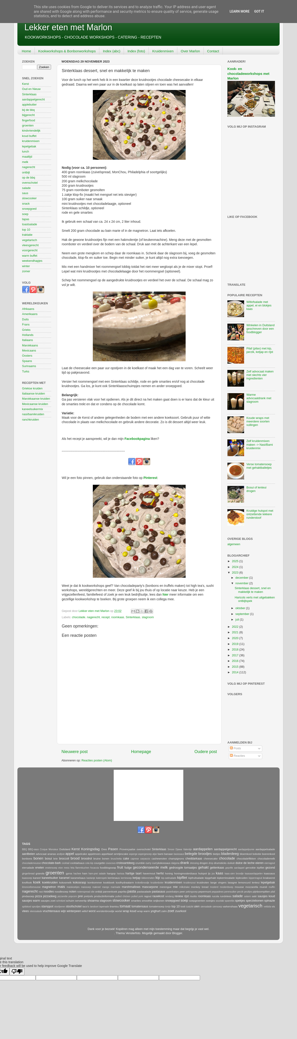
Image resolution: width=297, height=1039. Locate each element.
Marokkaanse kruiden (36, 398)
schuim (70, 900)
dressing (194, 863)
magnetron (49, 887)
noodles (49, 891)
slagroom (148, 617)
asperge (133, 854)
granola (40, 873)
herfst (160, 873)
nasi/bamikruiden (33, 414)
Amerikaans (30, 314)
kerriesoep (126, 878)
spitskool (26, 906)
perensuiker (230, 891)
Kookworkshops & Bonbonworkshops (67, 51)
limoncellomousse (31, 887)
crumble (140, 863)
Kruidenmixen (163, 51)
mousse (239, 887)
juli (238, 619)
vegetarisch (29, 240)
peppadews (218, 891)
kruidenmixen (30, 141)
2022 (235, 626)
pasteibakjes (172, 891)
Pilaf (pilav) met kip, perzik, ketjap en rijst (259, 350)
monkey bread (199, 887)
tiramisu (114, 906)
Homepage (141, 751)
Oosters (27, 355)
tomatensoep (157, 906)
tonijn (168, 906)
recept (106, 617)
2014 (235, 672)
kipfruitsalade (196, 877)
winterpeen (74, 911)
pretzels (88, 896)
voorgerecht (30, 250)
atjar (154, 854)
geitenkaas (217, 867)
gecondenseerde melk (150, 867)
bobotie (256, 854)
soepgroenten (197, 900)
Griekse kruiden (32, 388)
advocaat (41, 854)
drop (211, 863)
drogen (204, 863)
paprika (122, 891)
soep (25, 214)
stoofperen (59, 906)
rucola (215, 896)
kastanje (91, 878)
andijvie (61, 854)
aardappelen (203, 849)
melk (25, 162)
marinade (115, 887)
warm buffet (29, 255)
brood (75, 858)
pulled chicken (122, 896)
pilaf (273, 891)
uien (197, 906)
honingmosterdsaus (185, 873)
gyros (69, 873)
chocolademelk (266, 858)
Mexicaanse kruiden (35, 404)
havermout (149, 873)
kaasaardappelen (254, 873)
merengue (165, 887)
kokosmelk (65, 882)
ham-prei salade (97, 873)
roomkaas (117, 617)
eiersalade (28, 867)
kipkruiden (242, 877)
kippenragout (255, 878)
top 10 (26, 229)
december (242, 577)
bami (161, 854)
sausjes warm (31, 900)
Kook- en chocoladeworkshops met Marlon (248, 73)
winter (26, 266)
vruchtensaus (51, 911)
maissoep (86, 887)
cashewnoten (159, 858)
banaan (168, 854)
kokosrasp (79, 882)
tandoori (94, 906)
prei (80, 896)
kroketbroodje (142, 882)
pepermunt (204, 891)
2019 (235, 644)
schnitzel (60, 901)
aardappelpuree (246, 849)
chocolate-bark (51, 863)
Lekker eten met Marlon (68, 27)
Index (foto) (136, 51)
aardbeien (28, 854)
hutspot (202, 873)
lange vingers (218, 882)
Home (26, 51)
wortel (118, 911)
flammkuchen (82, 867)
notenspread (83, 891)
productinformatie (104, 896)
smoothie (147, 900)
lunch (25, 151)
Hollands (27, 335)
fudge (128, 867)
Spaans (27, 361)
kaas (219, 873)
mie (175, 887)
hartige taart (134, 873)
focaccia (94, 867)
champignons (176, 858)
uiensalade (206, 906)
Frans (25, 324)
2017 (235, 655)
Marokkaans (30, 345)
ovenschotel (30, 182)
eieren (259, 863)
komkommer (94, 882)
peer (182, 891)
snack (26, 203)
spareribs (229, 901)
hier (165, 594)
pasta (131, 891)
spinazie (269, 900)
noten (72, 891)
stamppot (47, 906)
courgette (99, 863)
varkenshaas (230, 906)
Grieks (26, 330)
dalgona (175, 863)
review (179, 896)
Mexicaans (29, 350)
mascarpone (150, 887)
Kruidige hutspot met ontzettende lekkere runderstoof (259, 514)
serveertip (81, 900)
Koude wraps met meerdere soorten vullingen (257, 421)
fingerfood (28, 120)
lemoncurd (244, 882)
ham (84, 873)
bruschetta (116, 858)
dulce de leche (245, 863)
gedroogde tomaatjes (183, 867)
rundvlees (225, 896)
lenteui (255, 882)
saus (25, 193)
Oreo (104, 849)
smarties (136, 900)
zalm (164, 911)
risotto (193, 896)
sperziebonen (255, 900)
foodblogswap (108, 867)
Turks (25, 371)
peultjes (248, 891)
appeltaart (107, 854)
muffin (272, 887)
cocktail (66, 863)
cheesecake (210, 858)
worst (92, 911)
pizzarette (63, 896)
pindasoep (28, 896)
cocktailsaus (77, 863)
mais (61, 887)
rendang (169, 896)
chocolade (78, 617)
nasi (41, 891)
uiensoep (217, 906)
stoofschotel (73, 906)
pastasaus (158, 891)
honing (169, 873)
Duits (25, 319)
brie (55, 858)
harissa (120, 873)
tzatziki (189, 906)
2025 (235, 561)
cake (126, 858)
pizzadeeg (49, 896)
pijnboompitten (261, 891)
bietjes (216, 854)
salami (247, 896)
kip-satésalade (168, 878)
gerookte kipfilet (254, 867)
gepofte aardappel (235, 867)
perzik (240, 891)
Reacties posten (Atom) (96, 760)
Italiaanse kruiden (33, 393)
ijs (209, 873)
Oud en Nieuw (31, 89)
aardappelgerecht (33, 99)
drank (184, 863)
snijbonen (159, 900)
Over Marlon (190, 51)
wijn (63, 911)
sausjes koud (266, 896)
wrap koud (129, 911)
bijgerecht (28, 115)
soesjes (210, 900)
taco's (85, 906)
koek (37, 882)
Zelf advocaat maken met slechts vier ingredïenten (260, 375)
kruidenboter (157, 882)
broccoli (64, 858)
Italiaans (27, 340)
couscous (111, 863)
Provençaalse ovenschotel (135, 849)
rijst (186, 896)
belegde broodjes (198, 854)
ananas (51, 854)
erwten (39, 867)
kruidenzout (190, 882)
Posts (235, 748)
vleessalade (36, 911)
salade (26, 188)
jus (213, 873)
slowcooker (29, 198)
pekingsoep (192, 891)
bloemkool (246, 854)
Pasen (113, 849)
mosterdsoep (226, 887)
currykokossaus (161, 863)
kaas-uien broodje (234, 873)
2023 (235, 572)
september (243, 614)
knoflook (27, 882)
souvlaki (220, 901)
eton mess (63, 867)
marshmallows (131, 887)
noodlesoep (61, 891)
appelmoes (94, 854)
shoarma (93, 900)
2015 (235, 666)
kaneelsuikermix (32, 409)
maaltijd (27, 156)
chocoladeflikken (246, 858)
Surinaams (29, 366)
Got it (259, 11)
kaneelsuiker (50, 878)
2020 (235, 638)
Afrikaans (28, 309)
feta (72, 867)
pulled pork (137, 896)
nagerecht (93, 617)
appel (69, 854)
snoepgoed (29, 208)
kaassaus (269, 873)
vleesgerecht (30, 245)
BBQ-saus (33, 849)
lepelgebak (29, 146)
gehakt (203, 867)
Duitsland (64, 849)
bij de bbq (28, 110)
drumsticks (220, 863)
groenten (28, 125)
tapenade (104, 906)
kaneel (37, 877)
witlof (85, 911)
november (242, 583)
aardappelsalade (265, 849)
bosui (48, 858)
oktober (241, 608)
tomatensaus (140, 906)
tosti (183, 906)
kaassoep (27, 878)
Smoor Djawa (175, 849)
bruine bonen (101, 858)
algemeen (233, 544)
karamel (64, 878)
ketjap (137, 878)
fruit (120, 867)
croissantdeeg (125, 863)
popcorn (72, 896)
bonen (38, 858)
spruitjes (36, 906)
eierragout (270, 863)
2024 (235, 567)
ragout (147, 896)
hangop (111, 873)
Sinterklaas (133, 617)
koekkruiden (50, 882)
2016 (235, 661)
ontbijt (26, 172)
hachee (77, 873)
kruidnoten (203, 882)
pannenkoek (110, 891)
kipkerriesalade (226, 877)
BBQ (24, 849)
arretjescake (121, 854)
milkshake (184, 887)
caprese (135, 858)
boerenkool (268, 854)
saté (254, 896)
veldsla (267, 906)
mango (105, 887)
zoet (171, 911)
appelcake (81, 854)
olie (92, 891)
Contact (213, 51)
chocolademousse (31, 863)
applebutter (29, 104)
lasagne (232, 882)
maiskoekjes (73, 887)
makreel (96, 887)
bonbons (27, 858)
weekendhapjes (32, 260)
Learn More (239, 11)
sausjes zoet (48, 900)
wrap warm (143, 911)
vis (273, 906)
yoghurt (155, 911)
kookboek (109, 882)
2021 (235, 632)
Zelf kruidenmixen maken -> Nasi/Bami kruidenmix (259, 444)
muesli (263, 887)
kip (157, 878)
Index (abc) (111, 51)
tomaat (125, 906)
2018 (235, 649)
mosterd (214, 887)
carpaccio (145, 858)
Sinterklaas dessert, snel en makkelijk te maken (253, 590)
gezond (270, 867)
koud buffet (29, 136)
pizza (38, 896)
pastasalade (144, 891)
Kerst (25, 84)
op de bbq (28, 177)
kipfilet (182, 878)
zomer (26, 271)
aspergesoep (145, 854)
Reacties (237, 755)
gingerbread (28, 873)
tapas (25, 219)
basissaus (179, 854)
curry (148, 863)
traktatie (27, 234)
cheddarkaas (193, 858)
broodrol (86, 858)
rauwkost (158, 896)
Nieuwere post (74, 751)
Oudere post (205, 751)
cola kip (89, 863)
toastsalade (29, 224)
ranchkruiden (30, 419)
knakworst (269, 877)
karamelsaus (78, 877)
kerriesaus (114, 877)
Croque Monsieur (49, 849)
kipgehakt (210, 877)
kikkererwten (148, 878)
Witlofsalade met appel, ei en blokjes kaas (258, 305)
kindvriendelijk (31, 130)
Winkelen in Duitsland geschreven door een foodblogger (260, 329)
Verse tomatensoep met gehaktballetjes (259, 466)
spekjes (240, 900)
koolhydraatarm (125, 882)
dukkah (231, 863)
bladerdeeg (230, 854)
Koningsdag (90, 849)
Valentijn (187, 849)
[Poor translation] (17, 971)
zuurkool (180, 911)
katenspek (101, 878)
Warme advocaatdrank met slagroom (258, 398)
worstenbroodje (105, 911)
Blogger (177, 933)
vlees (25, 911)
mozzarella (251, 887)
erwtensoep (51, 867)
